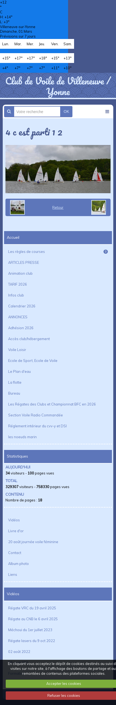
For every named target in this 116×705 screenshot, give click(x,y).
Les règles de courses (58, 251)
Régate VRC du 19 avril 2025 (32, 608)
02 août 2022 (19, 651)
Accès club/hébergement (29, 339)
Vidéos (14, 520)
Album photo (18, 563)
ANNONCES (18, 317)
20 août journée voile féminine (33, 542)
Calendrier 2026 (21, 306)
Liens (12, 574)
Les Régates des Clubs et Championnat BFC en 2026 (52, 404)
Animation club (20, 273)
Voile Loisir (17, 349)
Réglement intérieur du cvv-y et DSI (37, 426)
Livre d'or (16, 531)
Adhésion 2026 (20, 328)
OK (66, 111)
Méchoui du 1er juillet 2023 (30, 630)
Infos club (16, 295)
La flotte (15, 382)
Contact (14, 552)
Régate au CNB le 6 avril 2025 (33, 619)
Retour (57, 207)
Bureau (14, 393)
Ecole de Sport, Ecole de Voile (32, 360)
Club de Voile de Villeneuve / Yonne (58, 86)
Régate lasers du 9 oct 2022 (31, 641)
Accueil (13, 237)
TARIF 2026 (17, 284)
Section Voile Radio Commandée (35, 415)
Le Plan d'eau (19, 371)
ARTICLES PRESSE (23, 262)
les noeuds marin (22, 437)
